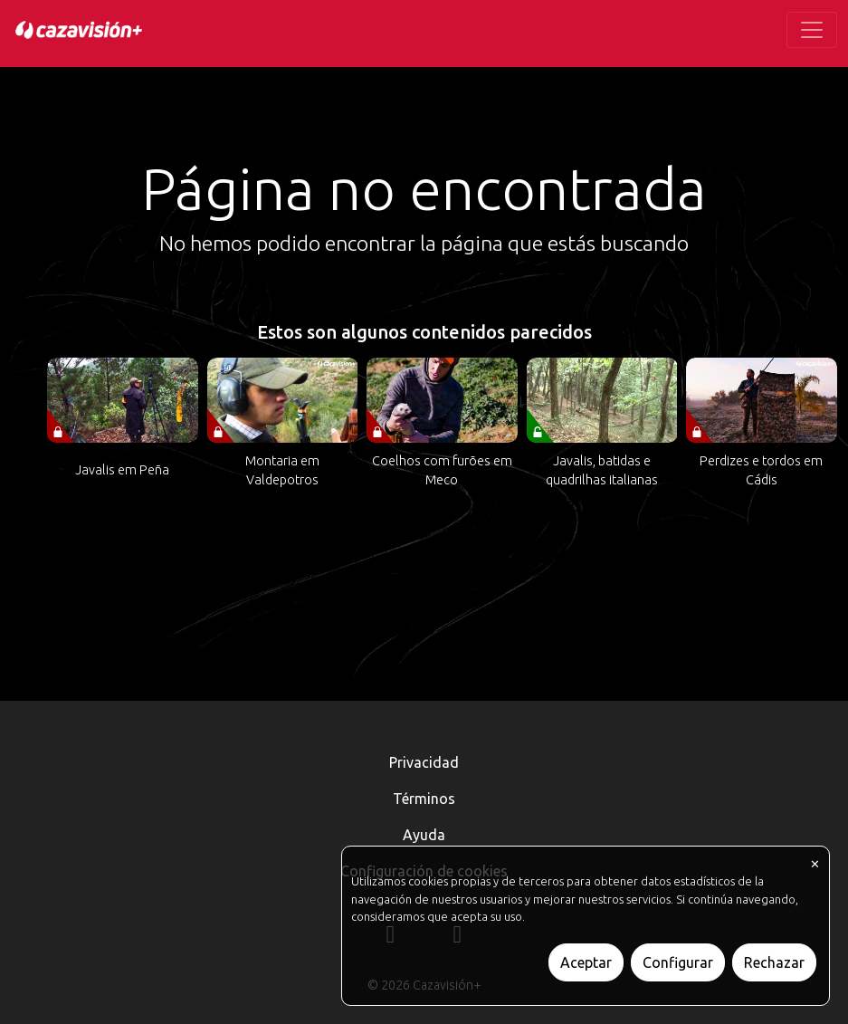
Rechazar (774, 962)
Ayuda (424, 835)
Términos (424, 798)
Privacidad (424, 762)
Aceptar (586, 962)
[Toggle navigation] (811, 30)
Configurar (678, 962)
